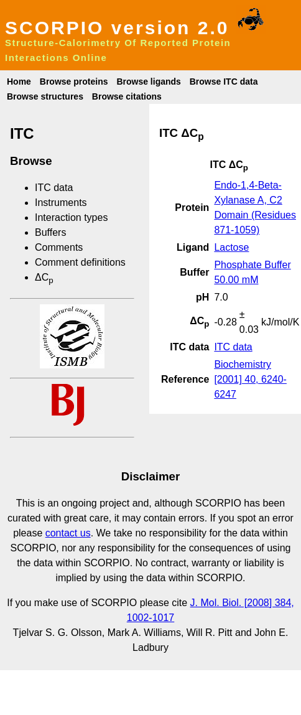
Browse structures (45, 96)
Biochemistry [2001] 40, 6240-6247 (250, 379)
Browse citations (127, 96)
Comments (59, 247)
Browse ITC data (224, 81)
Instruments (61, 202)
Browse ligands (148, 81)
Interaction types (71, 217)
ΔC (44, 277)
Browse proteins (74, 81)
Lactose (231, 247)
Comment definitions (80, 262)
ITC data (54, 187)
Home (19, 81)
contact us (68, 533)
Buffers (50, 232)
